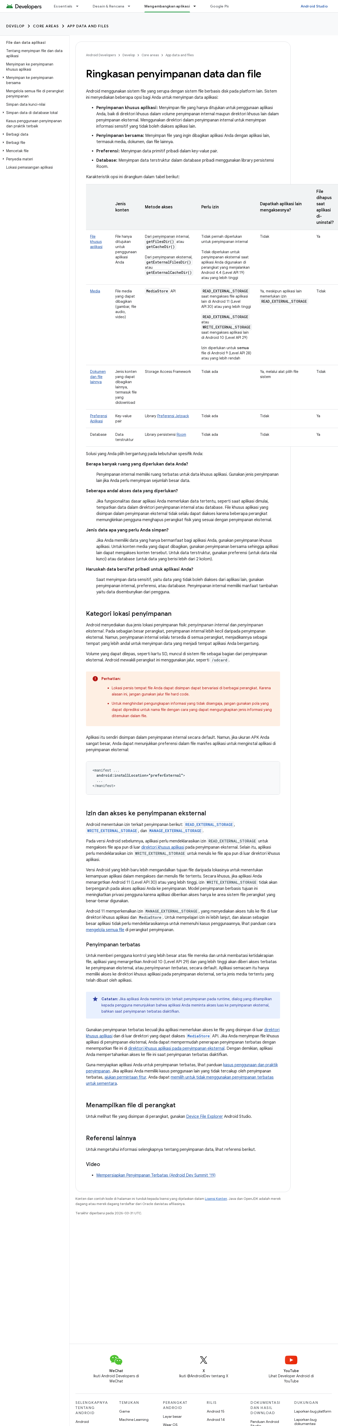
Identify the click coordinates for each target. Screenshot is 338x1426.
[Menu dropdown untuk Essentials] (79, 6)
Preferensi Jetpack (173, 416)
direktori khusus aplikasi (162, 847)
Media (95, 291)
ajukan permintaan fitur (125, 1077)
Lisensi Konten (216, 1198)
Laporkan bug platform (312, 1411)
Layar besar (172, 1416)
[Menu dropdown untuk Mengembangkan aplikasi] (197, 6)
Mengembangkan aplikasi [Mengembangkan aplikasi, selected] (167, 6)
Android (82, 1421)
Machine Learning (134, 1419)
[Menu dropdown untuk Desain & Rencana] (131, 6)
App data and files (88, 26)
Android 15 (215, 1411)
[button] (33, 80)
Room (181, 434)
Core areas (46, 26)
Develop (15, 26)
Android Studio (314, 6)
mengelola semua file (105, 929)
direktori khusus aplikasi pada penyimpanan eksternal (176, 1048)
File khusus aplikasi (96, 241)
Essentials (63, 6)
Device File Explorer (204, 1116)
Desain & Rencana (108, 6)
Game (124, 1411)
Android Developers (101, 55)
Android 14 (216, 1419)
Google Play (221, 6)
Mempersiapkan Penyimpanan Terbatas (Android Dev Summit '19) (155, 1175)
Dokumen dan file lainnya (98, 376)
